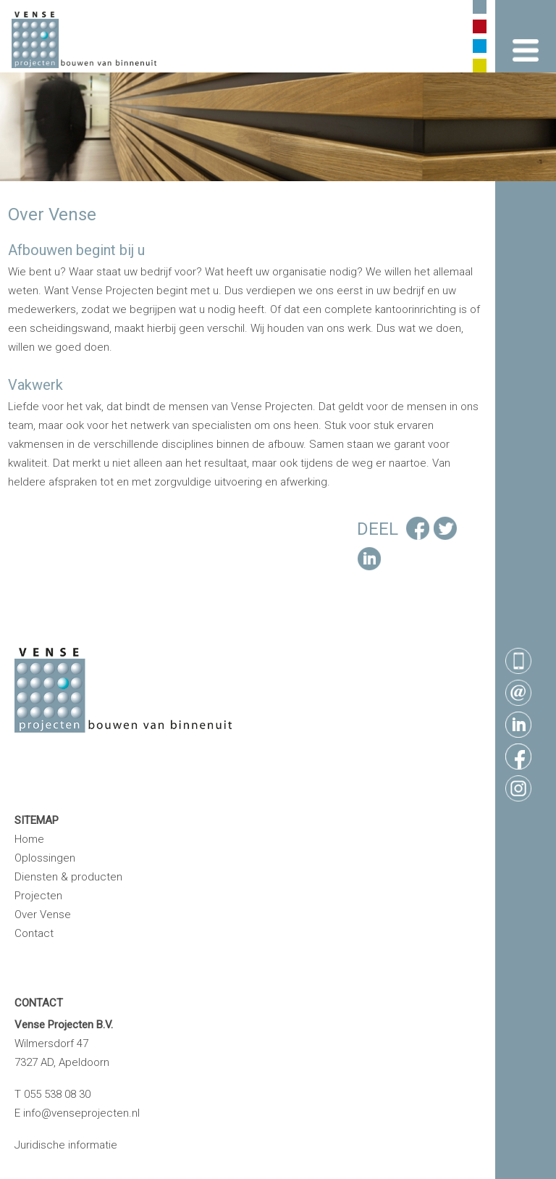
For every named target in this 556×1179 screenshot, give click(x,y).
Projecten (38, 895)
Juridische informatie (65, 1144)
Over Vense (42, 914)
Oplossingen (44, 858)
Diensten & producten (68, 876)
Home (29, 839)
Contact (34, 933)
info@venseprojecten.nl (81, 1113)
